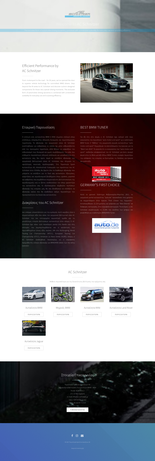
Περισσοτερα (34, 314)
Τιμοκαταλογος (77, 410)
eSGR (82, 448)
